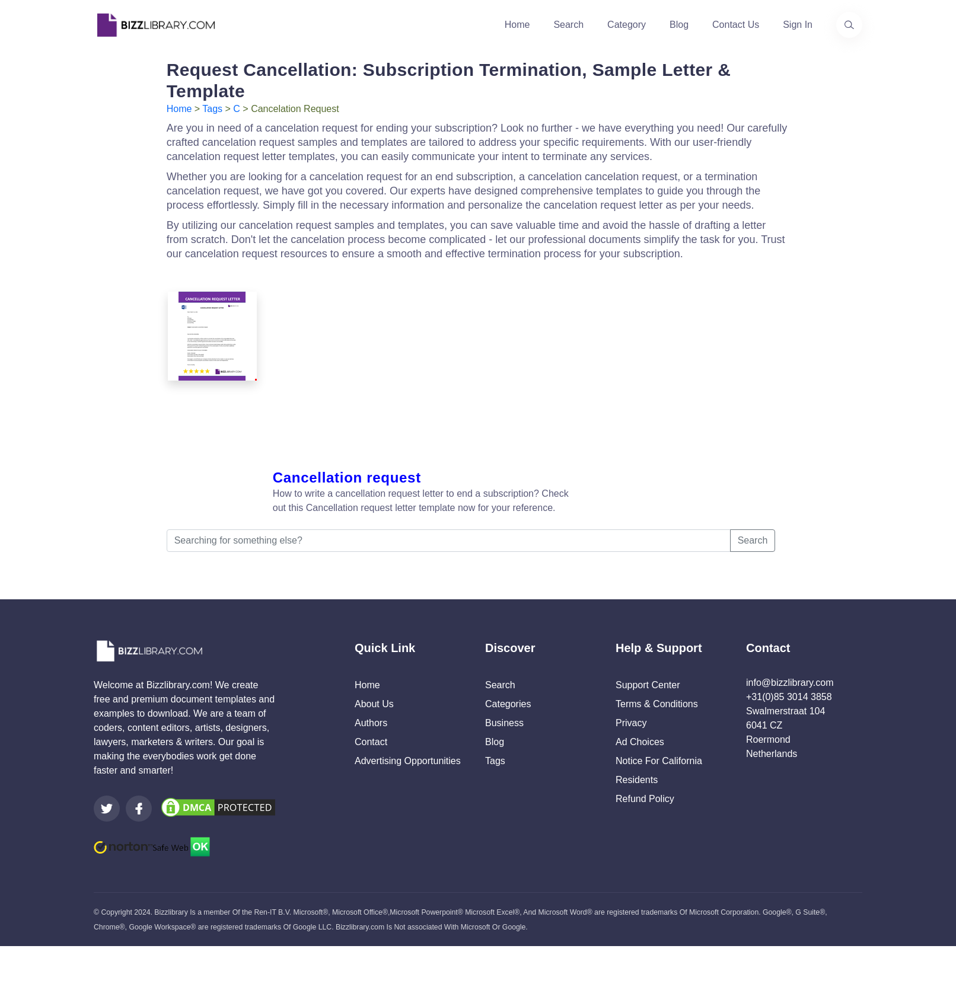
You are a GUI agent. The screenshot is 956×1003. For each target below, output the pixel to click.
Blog (679, 25)
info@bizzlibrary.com (790, 683)
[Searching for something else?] (449, 540)
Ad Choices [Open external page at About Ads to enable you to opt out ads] (640, 742)
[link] (107, 808)
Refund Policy (645, 799)
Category (626, 25)
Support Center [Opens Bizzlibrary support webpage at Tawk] (648, 685)
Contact (371, 742)
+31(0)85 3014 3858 (789, 697)
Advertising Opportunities (408, 761)
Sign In (797, 25)
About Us (374, 704)
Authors (371, 723)
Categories (508, 704)
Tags (212, 109)
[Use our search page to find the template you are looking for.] (849, 25)
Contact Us (735, 25)
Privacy (631, 723)
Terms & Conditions (657, 704)
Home (517, 25)
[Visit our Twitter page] (107, 809)
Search (568, 25)
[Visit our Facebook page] (139, 809)
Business (504, 723)
